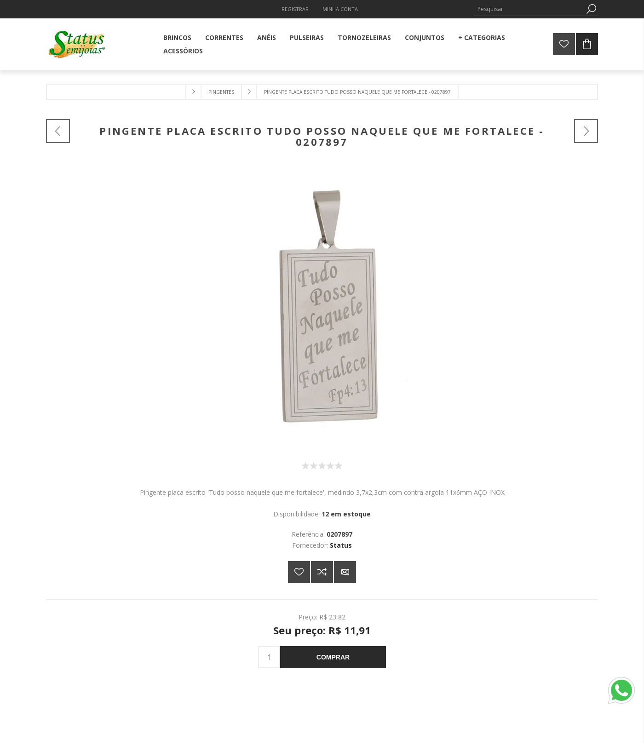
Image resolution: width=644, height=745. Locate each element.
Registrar (295, 9)
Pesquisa (591, 9)
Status (341, 545)
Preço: (308, 616)
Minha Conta (340, 9)
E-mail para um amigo (345, 572)
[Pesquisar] (529, 9)
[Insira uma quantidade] (269, 657)
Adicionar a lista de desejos (299, 572)
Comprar (333, 657)
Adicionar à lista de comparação (322, 572)
